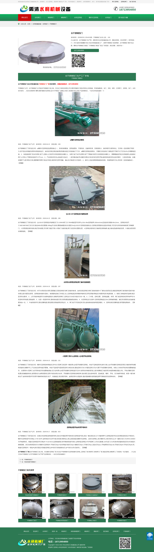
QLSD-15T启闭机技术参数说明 (77, 214)
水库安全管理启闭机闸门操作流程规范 (77, 282)
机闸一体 (54, 531)
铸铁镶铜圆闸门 (75, 531)
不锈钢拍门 (53, 24)
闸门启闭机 (115, 1)
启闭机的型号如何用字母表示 (77, 427)
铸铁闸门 (51, 17)
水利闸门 (38, 17)
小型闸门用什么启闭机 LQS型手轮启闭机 (77, 356)
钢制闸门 (64, 17)
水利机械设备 (37, 24)
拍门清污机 (133, 1)
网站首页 (25, 17)
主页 (28, 24)
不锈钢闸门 (126, 531)
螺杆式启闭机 (93, 17)
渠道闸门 (36, 531)
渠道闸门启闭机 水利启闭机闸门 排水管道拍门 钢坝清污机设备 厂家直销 (70, 547)
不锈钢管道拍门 (28, 459)
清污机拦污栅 (123, 17)
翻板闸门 (96, 531)
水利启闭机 (78, 17)
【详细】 (21, 163)
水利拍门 (108, 17)
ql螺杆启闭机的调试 (77, 140)
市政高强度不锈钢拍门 (30, 462)
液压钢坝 (106, 531)
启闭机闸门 (124, 1)
